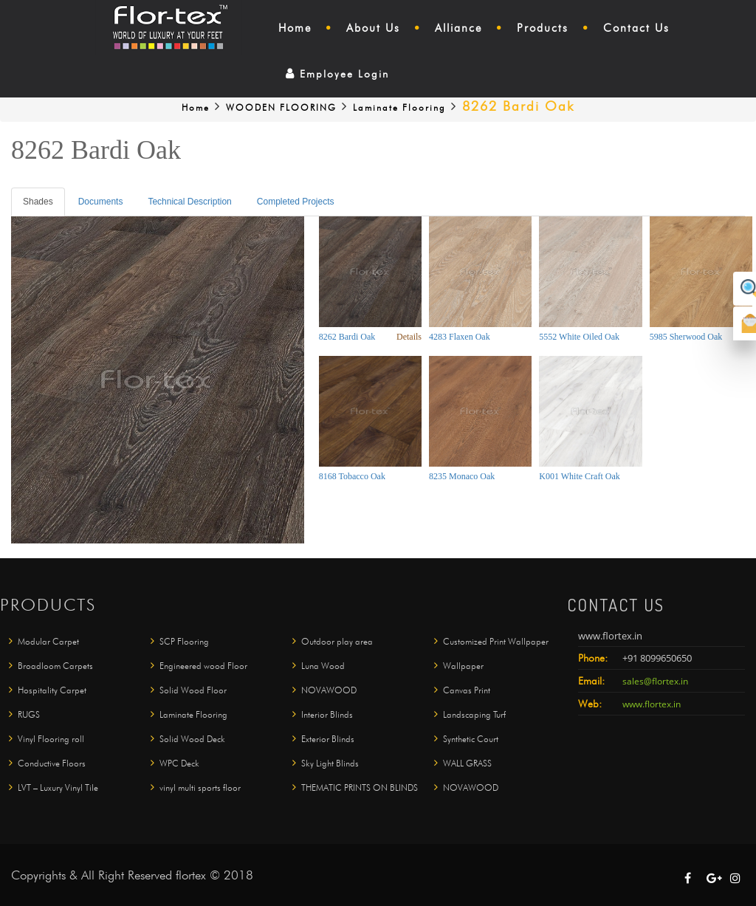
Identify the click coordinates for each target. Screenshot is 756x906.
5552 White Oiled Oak (579, 337)
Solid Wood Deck (192, 741)
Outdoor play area (337, 644)
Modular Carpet (48, 644)
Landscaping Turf (474, 717)
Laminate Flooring (399, 107)
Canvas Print (466, 693)
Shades (38, 201)
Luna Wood (323, 668)
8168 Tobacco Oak (352, 476)
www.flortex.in (651, 707)
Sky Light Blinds (330, 766)
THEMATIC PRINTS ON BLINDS (359, 790)
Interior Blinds (327, 717)
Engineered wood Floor (203, 668)
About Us (373, 28)
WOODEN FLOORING (281, 107)
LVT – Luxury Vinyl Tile (58, 790)
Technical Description (189, 201)
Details (409, 337)
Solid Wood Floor (193, 693)
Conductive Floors (52, 766)
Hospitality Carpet (52, 693)
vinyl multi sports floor (200, 790)
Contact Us (636, 28)
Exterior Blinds (327, 741)
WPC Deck (179, 766)
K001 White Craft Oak (579, 476)
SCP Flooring (184, 644)
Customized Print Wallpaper (496, 644)
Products (542, 28)
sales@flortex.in (655, 685)
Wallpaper (463, 668)
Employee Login (337, 74)
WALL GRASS (467, 766)
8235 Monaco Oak (462, 476)
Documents (100, 201)
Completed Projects (295, 201)
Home (295, 28)
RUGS (29, 717)
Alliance (458, 28)
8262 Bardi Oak (347, 337)
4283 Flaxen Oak (459, 337)
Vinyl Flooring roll (51, 741)
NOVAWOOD (329, 693)
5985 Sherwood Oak (686, 337)
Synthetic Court (470, 741)
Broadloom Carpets (55, 668)
